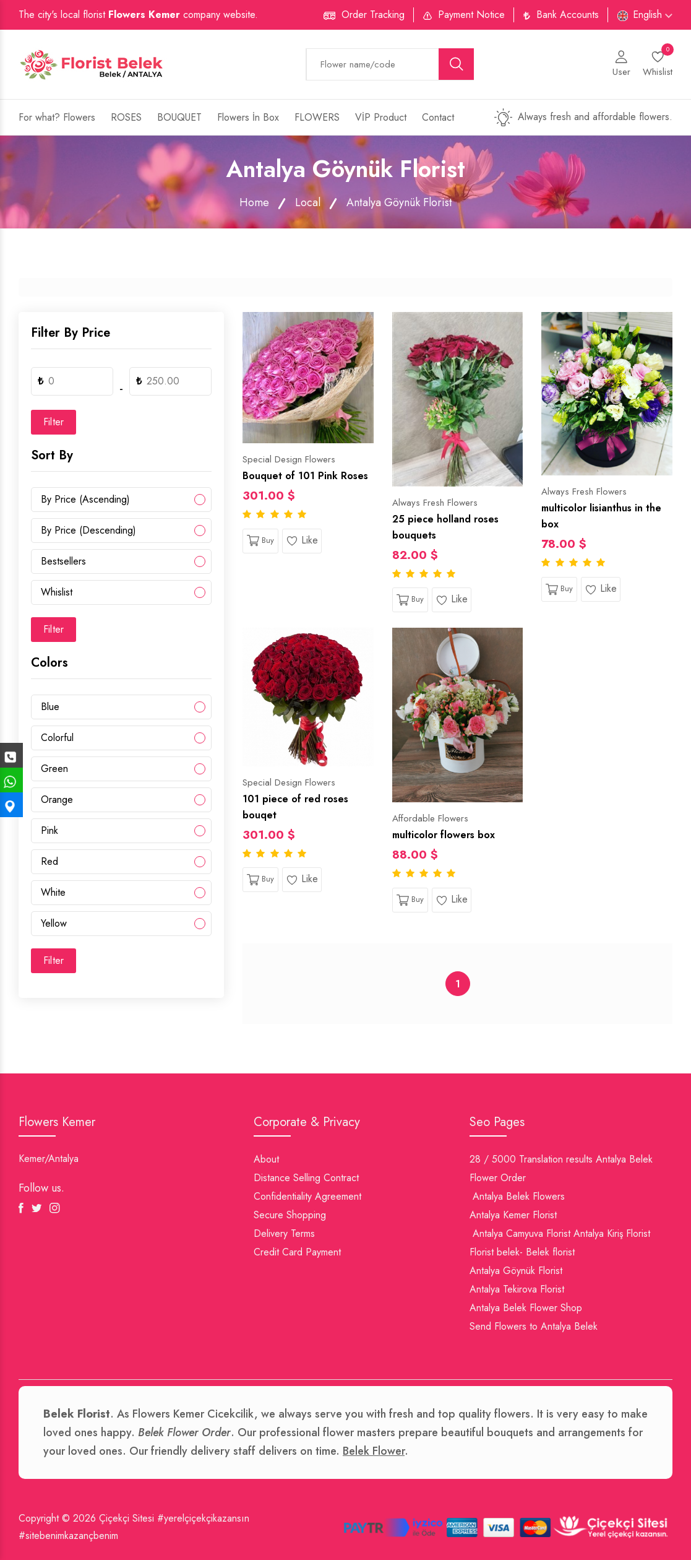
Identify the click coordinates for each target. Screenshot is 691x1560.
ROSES (126, 117)
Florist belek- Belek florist (522, 1252)
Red (49, 861)
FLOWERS (317, 117)
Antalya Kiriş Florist (611, 1233)
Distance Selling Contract (306, 1178)
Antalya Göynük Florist (516, 1270)
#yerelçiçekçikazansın (203, 1518)
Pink (49, 830)
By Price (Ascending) (85, 499)
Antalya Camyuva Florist (521, 1233)
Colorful (57, 737)
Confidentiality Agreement (307, 1196)
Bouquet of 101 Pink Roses (305, 476)
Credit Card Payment (297, 1252)
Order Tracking (373, 14)
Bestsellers (63, 561)
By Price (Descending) (88, 530)
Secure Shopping (290, 1215)
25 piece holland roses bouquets (445, 527)
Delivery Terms (284, 1233)
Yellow (54, 923)
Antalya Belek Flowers (519, 1196)
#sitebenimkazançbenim (68, 1535)
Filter (53, 422)
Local (307, 202)
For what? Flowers (57, 117)
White (53, 892)
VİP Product (380, 117)
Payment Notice (471, 14)
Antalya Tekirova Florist (517, 1289)
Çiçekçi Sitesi (126, 1518)
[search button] (456, 64)
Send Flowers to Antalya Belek (534, 1326)
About (266, 1159)
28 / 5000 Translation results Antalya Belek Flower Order (561, 1168)
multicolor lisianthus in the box (601, 516)
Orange (57, 799)
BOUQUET (179, 117)
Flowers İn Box (248, 117)
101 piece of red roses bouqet (295, 807)
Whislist (56, 592)
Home (254, 202)
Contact (438, 117)
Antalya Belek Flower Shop (526, 1308)
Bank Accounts (567, 14)
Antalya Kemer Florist (513, 1215)
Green (54, 768)
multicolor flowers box (443, 835)
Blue (50, 707)
